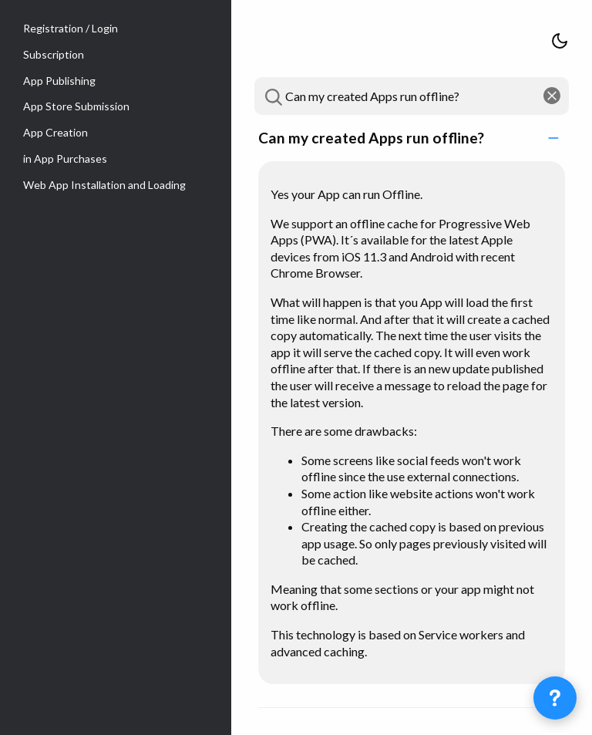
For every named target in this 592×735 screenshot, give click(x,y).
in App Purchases (65, 158)
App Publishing (59, 80)
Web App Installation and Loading (104, 184)
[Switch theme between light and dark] (559, 41)
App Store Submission (76, 106)
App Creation (55, 132)
